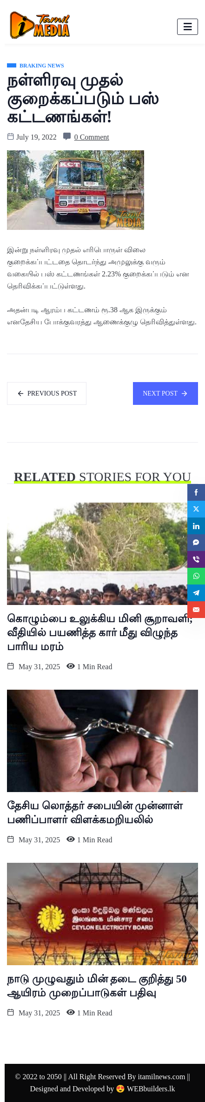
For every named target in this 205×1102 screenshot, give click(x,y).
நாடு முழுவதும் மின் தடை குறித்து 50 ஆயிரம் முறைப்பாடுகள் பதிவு (97, 986)
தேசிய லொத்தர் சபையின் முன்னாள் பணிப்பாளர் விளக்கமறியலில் (95, 813)
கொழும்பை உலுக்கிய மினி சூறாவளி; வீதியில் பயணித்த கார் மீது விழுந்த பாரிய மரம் (100, 632)
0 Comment (91, 137)
